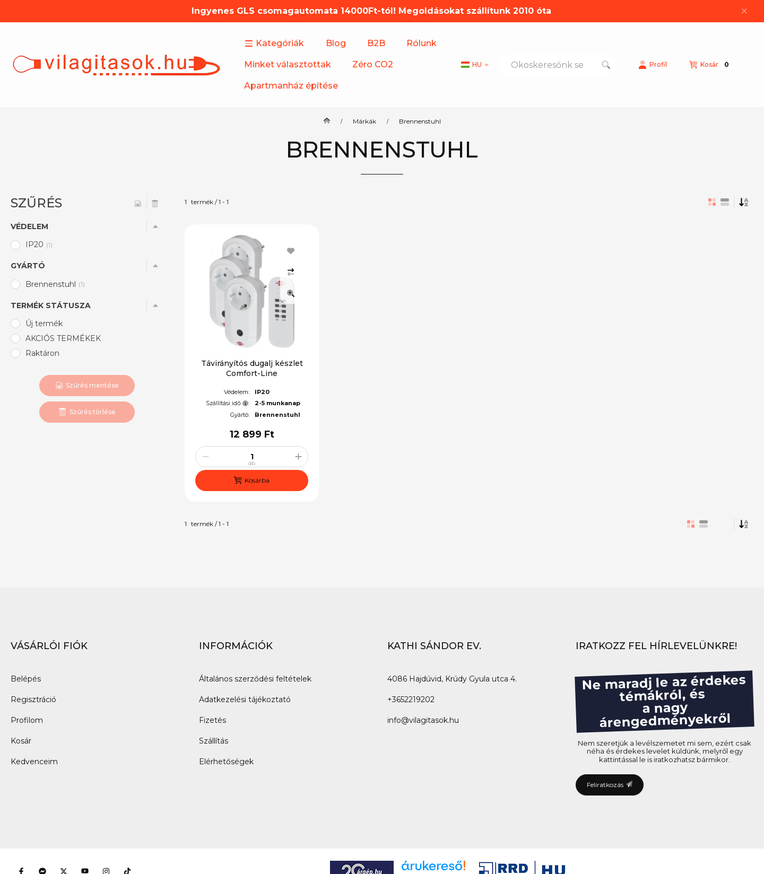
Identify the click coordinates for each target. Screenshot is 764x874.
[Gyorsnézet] (290, 293)
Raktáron (42, 353)
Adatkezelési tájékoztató (245, 699)
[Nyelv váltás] (475, 64)
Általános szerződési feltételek (255, 679)
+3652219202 (411, 699)
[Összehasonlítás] (290, 272)
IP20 (39, 244)
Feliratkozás (609, 785)
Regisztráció (33, 699)
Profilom (27, 720)
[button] (274, 43)
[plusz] (298, 457)
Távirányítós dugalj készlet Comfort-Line (252, 368)
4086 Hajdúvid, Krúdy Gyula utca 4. (452, 679)
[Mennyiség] (252, 457)
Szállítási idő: (227, 403)
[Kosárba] (251, 480)
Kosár (21, 741)
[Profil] (652, 64)
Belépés (26, 679)
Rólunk (421, 43)
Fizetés (212, 720)
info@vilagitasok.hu (423, 720)
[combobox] (558, 64)
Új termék (44, 323)
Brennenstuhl (55, 284)
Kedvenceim (34, 761)
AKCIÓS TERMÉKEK (63, 338)
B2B (376, 43)
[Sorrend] (743, 202)
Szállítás (213, 741)
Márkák (364, 121)
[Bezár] (744, 11)
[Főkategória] (327, 121)
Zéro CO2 (372, 64)
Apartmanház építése (291, 86)
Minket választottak (287, 64)
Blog (336, 43)
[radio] (724, 202)
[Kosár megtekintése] (710, 64)
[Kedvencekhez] (290, 250)
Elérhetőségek (226, 761)
